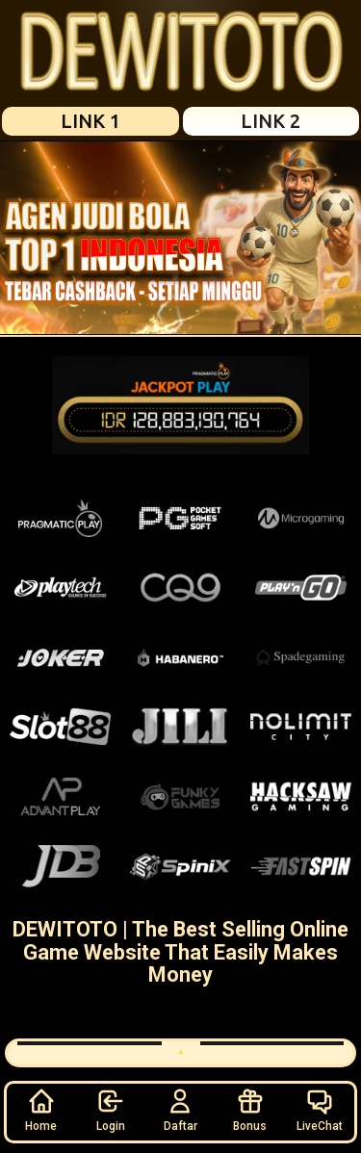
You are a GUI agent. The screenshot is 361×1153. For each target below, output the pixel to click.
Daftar (180, 1110)
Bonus (250, 1110)
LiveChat (320, 1110)
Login (110, 1110)
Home (41, 1110)
